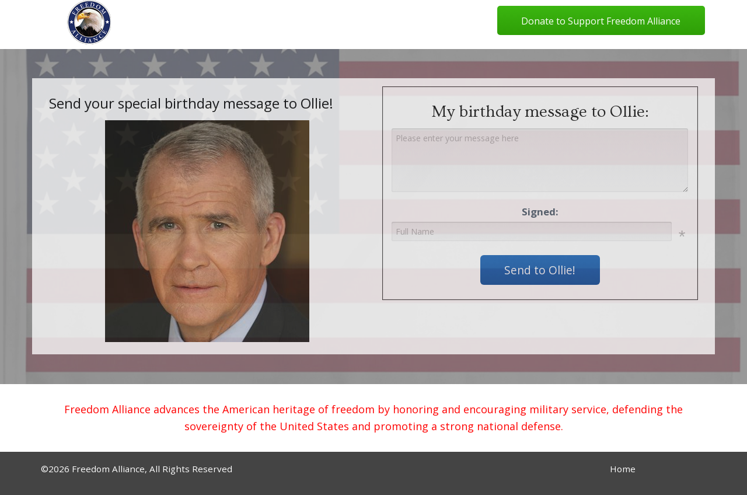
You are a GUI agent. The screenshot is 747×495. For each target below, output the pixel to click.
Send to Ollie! (539, 270)
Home (623, 469)
